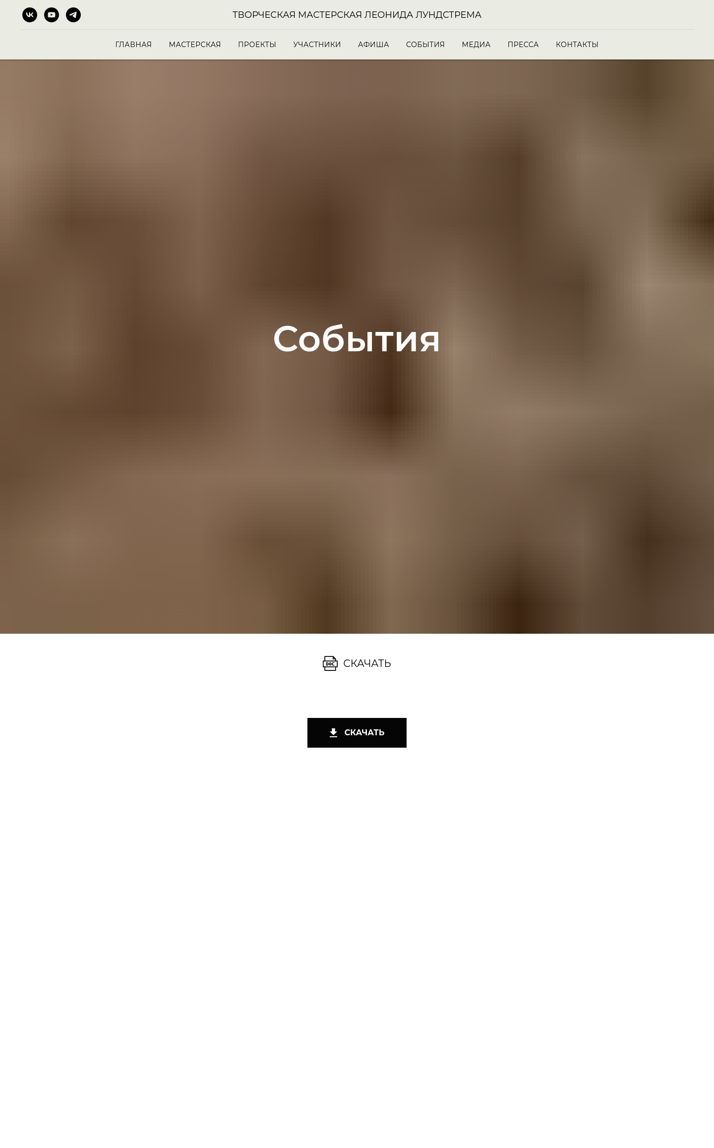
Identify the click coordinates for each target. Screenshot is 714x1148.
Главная (134, 44)
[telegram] (73, 14)
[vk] (29, 14)
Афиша (373, 44)
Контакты (577, 44)
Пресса (523, 44)
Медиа (476, 44)
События (425, 44)
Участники (317, 44)
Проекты (257, 44)
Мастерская (195, 44)
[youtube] (51, 14)
